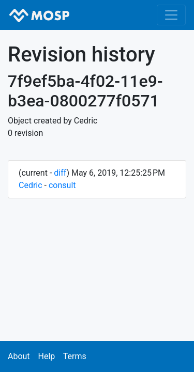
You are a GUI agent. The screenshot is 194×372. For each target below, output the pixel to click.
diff (60, 173)
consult (62, 185)
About (19, 356)
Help (46, 356)
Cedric (30, 185)
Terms (74, 356)
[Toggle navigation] (171, 15)
